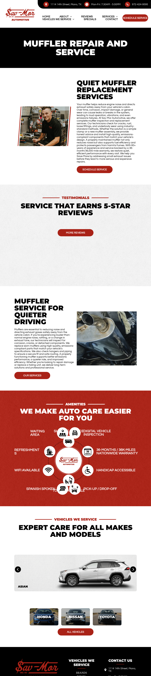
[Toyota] (107, 617)
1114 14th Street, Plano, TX (65, 4)
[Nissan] (75, 617)
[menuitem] (46, 16)
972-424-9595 (140, 4)
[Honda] (44, 617)
